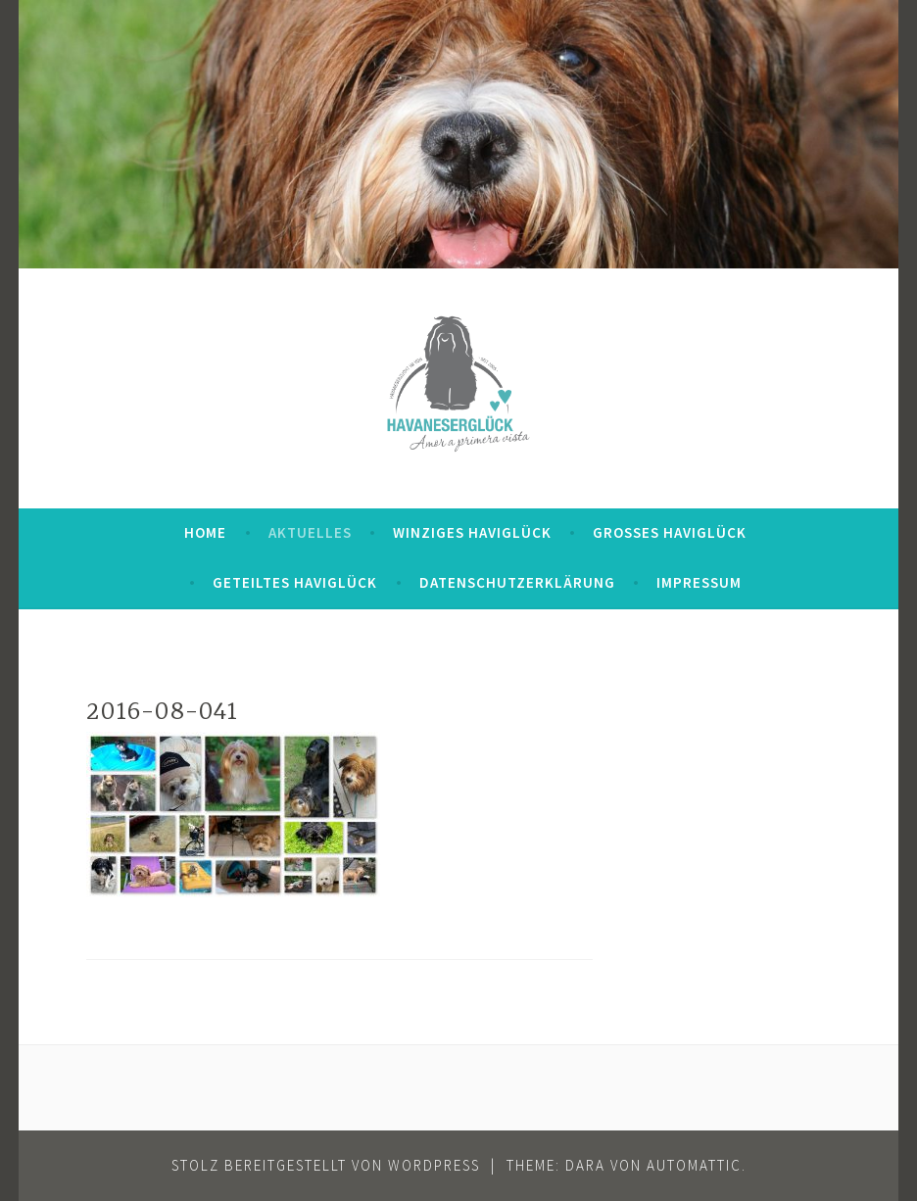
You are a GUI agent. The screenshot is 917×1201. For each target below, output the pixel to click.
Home (205, 532)
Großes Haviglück (670, 532)
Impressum (699, 582)
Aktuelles (310, 532)
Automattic (694, 1165)
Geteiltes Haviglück (295, 582)
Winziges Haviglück (472, 532)
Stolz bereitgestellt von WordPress (325, 1165)
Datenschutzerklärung (517, 582)
